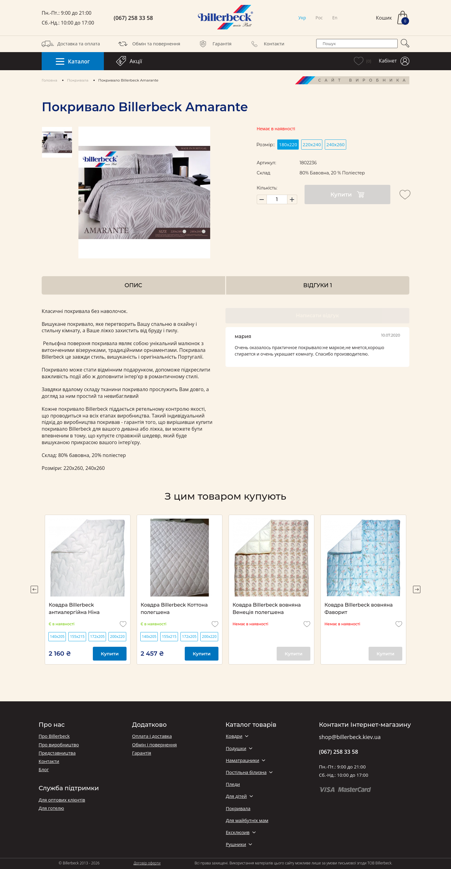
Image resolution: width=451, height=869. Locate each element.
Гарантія (214, 44)
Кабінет (394, 61)
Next (416, 589)
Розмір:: (265, 144)
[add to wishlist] (405, 194)
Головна (49, 80)
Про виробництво (59, 744)
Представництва (57, 753)
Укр (302, 18)
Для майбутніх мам (247, 820)
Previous (34, 589)
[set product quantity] (277, 199)
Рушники (236, 844)
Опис (133, 285)
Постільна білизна (246, 772)
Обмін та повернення (148, 44)
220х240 (312, 144)
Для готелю (51, 808)
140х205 (57, 636)
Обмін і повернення (154, 744)
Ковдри (234, 736)
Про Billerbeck (54, 736)
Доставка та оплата (71, 44)
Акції (129, 61)
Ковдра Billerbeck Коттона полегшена (174, 608)
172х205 (97, 636)
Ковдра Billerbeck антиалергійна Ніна (74, 608)
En (334, 18)
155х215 (77, 636)
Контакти (266, 44)
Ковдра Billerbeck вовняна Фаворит (358, 608)
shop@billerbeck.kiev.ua (350, 737)
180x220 (288, 144)
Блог (44, 769)
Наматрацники (242, 760)
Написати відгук (317, 315)
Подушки (236, 748)
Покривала (78, 80)
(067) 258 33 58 (133, 17)
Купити (347, 194)
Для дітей (236, 796)
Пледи (233, 784)
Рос (319, 18)
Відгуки (317, 285)
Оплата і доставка (152, 736)
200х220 (117, 636)
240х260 (335, 144)
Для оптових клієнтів (62, 799)
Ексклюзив (237, 832)
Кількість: (267, 188)
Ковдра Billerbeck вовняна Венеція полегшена (267, 608)
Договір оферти (147, 863)
